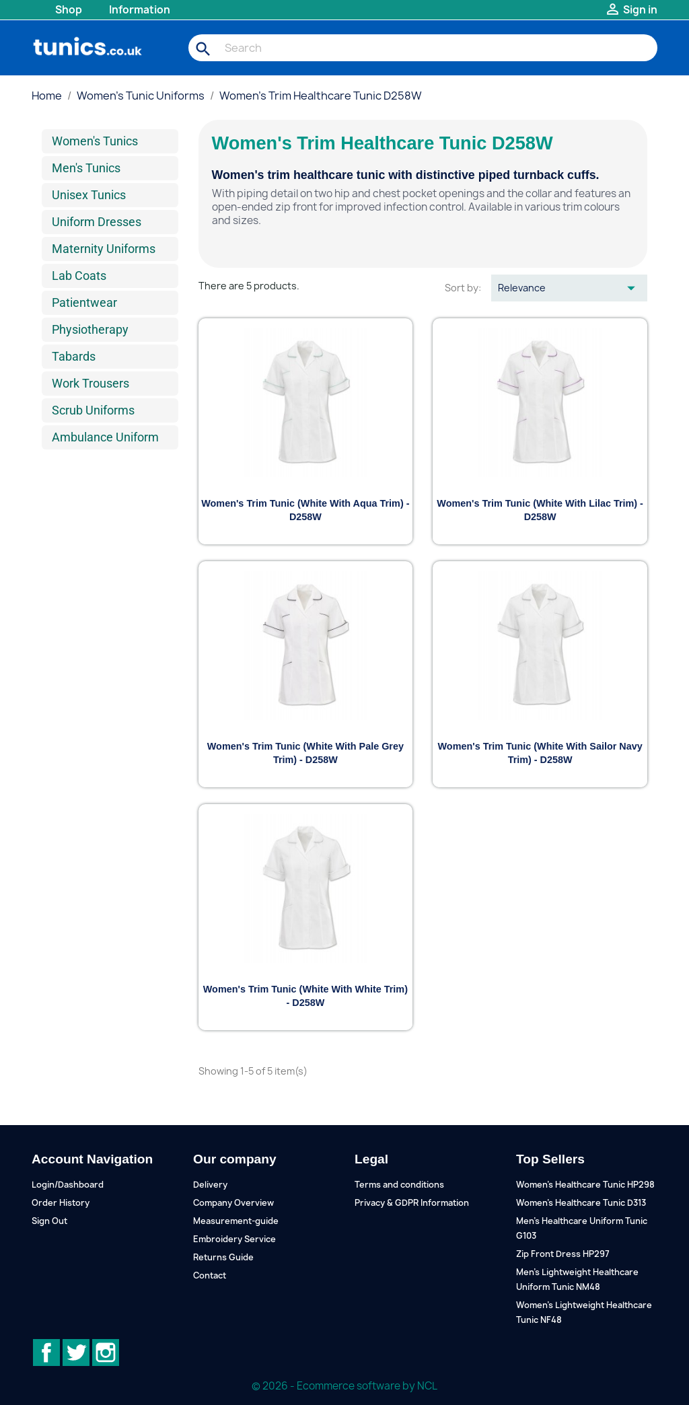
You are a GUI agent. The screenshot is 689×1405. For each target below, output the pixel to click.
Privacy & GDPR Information (412, 1203)
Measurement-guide (236, 1221)
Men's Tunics (86, 168)
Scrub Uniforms (93, 410)
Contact (209, 1275)
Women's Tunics (95, 141)
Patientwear (84, 302)
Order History (60, 1203)
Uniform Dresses (96, 222)
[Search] (422, 47)
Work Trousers (90, 383)
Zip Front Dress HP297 (563, 1254)
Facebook (46, 1352)
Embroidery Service (234, 1239)
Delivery (210, 1184)
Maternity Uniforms (103, 249)
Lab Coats (79, 275)
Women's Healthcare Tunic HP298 (585, 1184)
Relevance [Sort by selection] (569, 288)
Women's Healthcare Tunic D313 (581, 1203)
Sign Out (49, 1221)
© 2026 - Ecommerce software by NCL (344, 1386)
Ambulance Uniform (105, 437)
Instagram (105, 1352)
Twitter (76, 1352)
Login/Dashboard (68, 1184)
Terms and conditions (399, 1184)
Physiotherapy (90, 329)
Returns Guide (223, 1257)
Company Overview (233, 1203)
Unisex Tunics (89, 195)
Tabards (74, 356)
